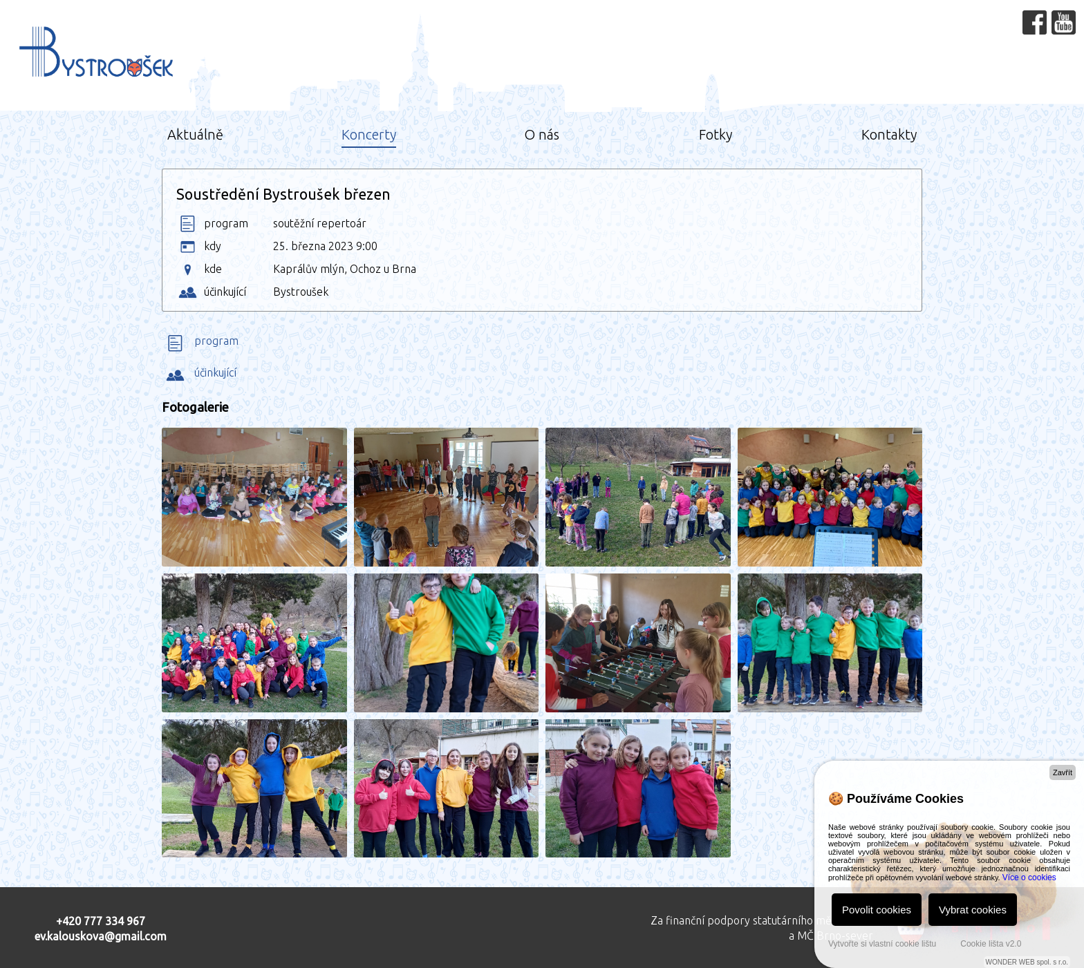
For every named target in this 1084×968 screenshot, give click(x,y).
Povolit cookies (876, 909)
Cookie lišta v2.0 (990, 944)
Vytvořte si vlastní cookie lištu (882, 944)
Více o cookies (1029, 877)
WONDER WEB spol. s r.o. (1027, 962)
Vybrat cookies (973, 909)
